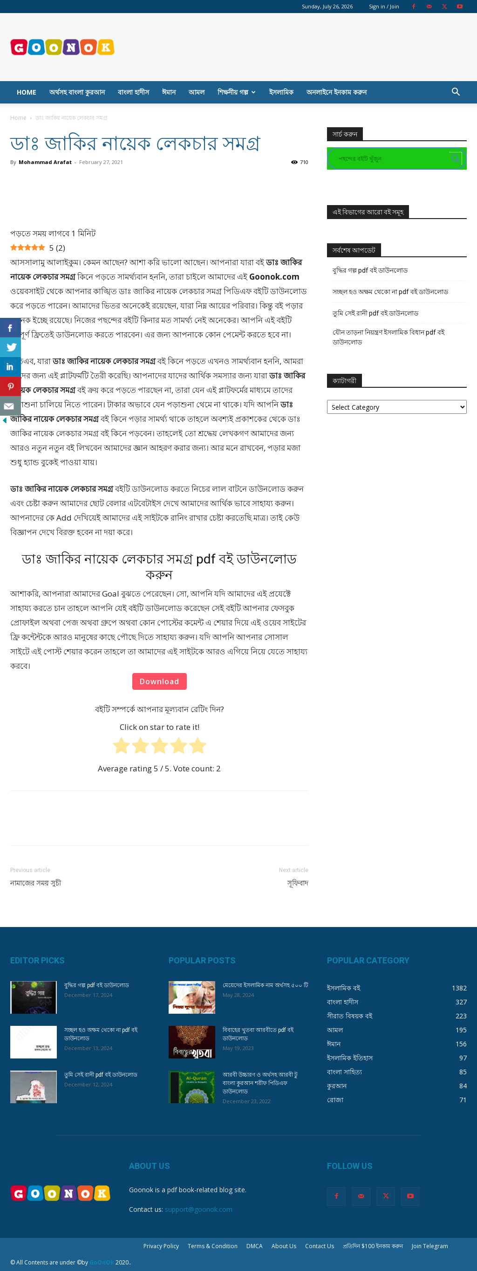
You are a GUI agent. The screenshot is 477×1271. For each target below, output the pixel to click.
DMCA (254, 1246)
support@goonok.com (198, 1209)
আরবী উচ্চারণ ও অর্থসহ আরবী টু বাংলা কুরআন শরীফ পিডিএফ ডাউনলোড (260, 1083)
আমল (196, 92)
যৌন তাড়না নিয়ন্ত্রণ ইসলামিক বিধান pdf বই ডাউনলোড (388, 337)
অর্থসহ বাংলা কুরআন (77, 92)
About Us (284, 1246)
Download (159, 681)
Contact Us (319, 1246)
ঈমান (169, 92)
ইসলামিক (281, 92)
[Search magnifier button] (455, 158)
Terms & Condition (213, 1246)
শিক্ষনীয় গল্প (237, 92)
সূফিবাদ (297, 883)
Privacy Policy (161, 1246)
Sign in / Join (384, 6)
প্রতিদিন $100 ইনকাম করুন (373, 1246)
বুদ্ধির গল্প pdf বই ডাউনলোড (370, 270)
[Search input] (393, 158)
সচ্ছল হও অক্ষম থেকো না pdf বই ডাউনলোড (390, 291)
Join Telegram (430, 1246)
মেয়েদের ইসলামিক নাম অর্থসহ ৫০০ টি (265, 985)
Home (26, 92)
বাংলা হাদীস (133, 92)
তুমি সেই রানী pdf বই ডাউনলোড (375, 313)
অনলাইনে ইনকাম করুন (337, 92)
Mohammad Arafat (45, 161)
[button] (455, 93)
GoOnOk (101, 1262)
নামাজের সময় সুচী (35, 883)
